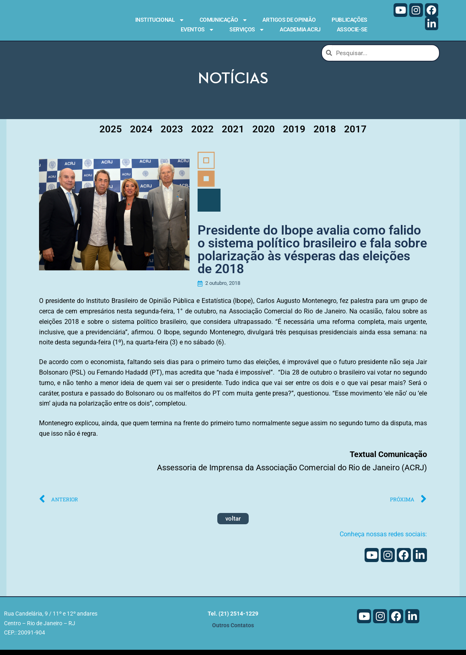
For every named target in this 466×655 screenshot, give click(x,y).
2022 (202, 132)
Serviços (246, 30)
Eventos (197, 30)
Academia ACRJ (300, 29)
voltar (233, 524)
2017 (355, 132)
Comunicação (223, 20)
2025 (110, 132)
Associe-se (352, 29)
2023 (172, 132)
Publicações (349, 19)
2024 (141, 132)
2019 (294, 132)
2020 (263, 132)
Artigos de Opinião (288, 19)
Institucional (159, 20)
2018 (324, 132)
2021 (233, 132)
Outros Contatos (233, 630)
